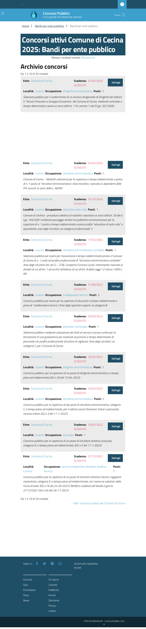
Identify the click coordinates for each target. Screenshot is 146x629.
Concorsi (27, 579)
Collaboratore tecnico (75, 295)
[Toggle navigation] (2, 13)
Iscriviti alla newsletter (86, 564)
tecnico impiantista (73, 466)
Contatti (53, 585)
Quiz (25, 585)
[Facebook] (36, 564)
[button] (22, 4)
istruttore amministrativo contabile (83, 250)
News (26, 600)
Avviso (52, 595)
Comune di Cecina (41, 81)
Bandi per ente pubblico (49, 26)
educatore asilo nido (75, 209)
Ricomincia (88, 57)
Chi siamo (54, 579)
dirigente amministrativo (77, 91)
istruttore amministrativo (78, 173)
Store (26, 595)
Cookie (52, 611)
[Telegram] (51, 564)
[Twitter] (44, 564)
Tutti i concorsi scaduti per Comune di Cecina (99, 503)
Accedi (77, 567)
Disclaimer (54, 600)
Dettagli (116, 82)
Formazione (29, 590)
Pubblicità (54, 590)
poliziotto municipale (75, 326)
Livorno (39, 91)
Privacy (52, 606)
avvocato (68, 435)
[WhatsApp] (59, 564)
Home (25, 26)
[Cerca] (123, 15)
